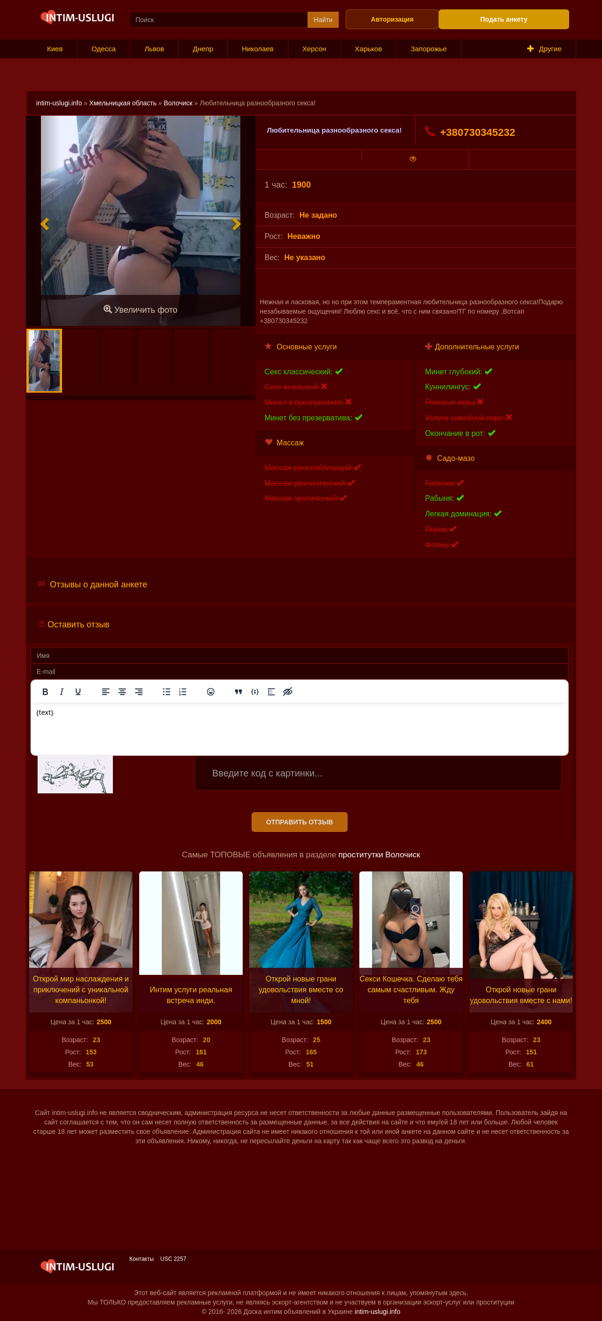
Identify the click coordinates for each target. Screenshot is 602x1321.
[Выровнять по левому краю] (106, 691)
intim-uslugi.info (59, 103)
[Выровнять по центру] (122, 691)
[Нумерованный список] (183, 691)
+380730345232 (470, 132)
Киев (55, 49)
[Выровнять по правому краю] (139, 691)
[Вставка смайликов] (211, 691)
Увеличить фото (140, 310)
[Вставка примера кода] (255, 691)
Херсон (314, 49)
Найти (323, 20)
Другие (544, 49)
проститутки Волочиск (379, 854)
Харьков (368, 49)
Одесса (103, 49)
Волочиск (178, 103)
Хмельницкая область (123, 103)
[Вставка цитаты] (238, 691)
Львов (154, 49)
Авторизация (392, 19)
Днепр (203, 49)
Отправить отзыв (299, 822)
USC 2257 (173, 1259)
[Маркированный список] (166, 691)
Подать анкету (503, 19)
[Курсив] (62, 691)
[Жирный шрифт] (45, 691)
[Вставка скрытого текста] (288, 691)
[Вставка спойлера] (271, 691)
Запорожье (429, 49)
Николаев (257, 49)
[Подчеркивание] (78, 691)
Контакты (141, 1259)
